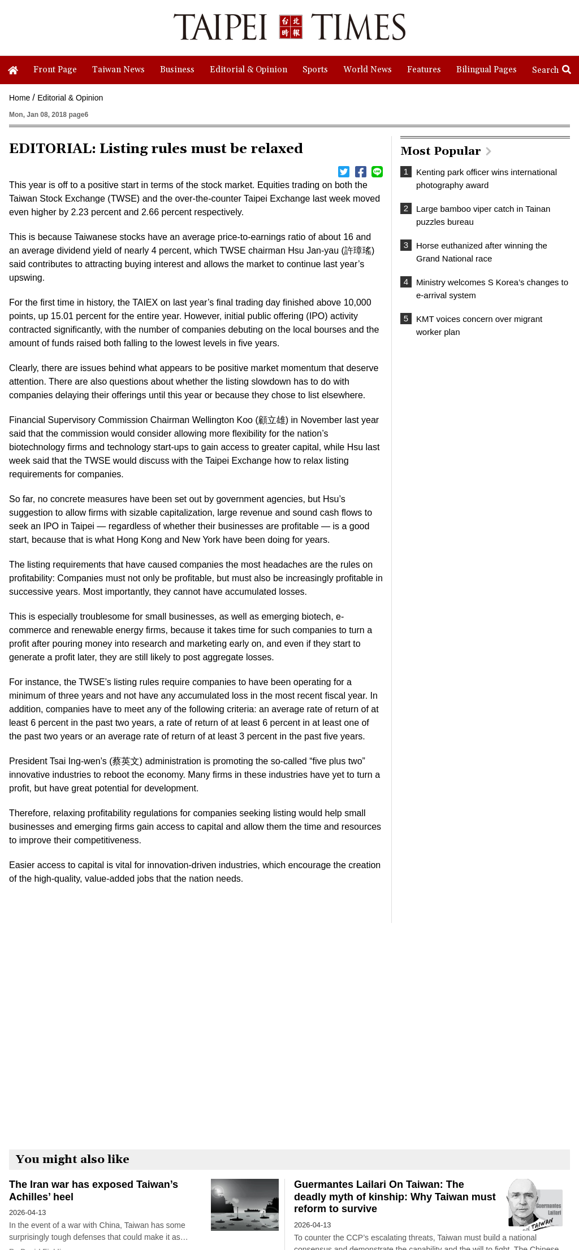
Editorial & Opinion (70, 97)
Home (19, 97)
